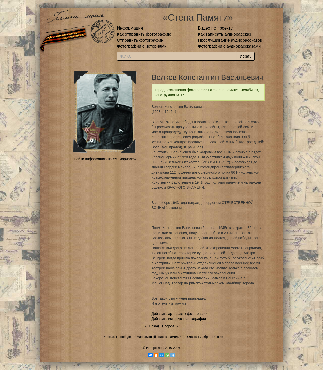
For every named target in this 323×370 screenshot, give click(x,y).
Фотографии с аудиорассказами (229, 46)
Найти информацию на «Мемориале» (105, 159)
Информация (130, 28)
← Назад (151, 326)
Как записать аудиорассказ (224, 34)
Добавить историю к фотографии (179, 319)
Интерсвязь (154, 348)
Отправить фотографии (140, 40)
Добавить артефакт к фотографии (180, 313)
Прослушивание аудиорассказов (230, 40)
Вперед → (170, 326)
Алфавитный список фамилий (159, 337)
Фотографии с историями (142, 46)
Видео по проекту (215, 28)
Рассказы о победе (117, 337)
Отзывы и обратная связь (206, 337)
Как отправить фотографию (144, 34)
